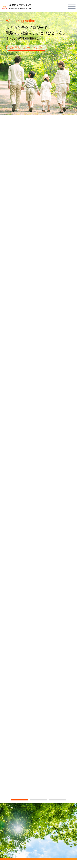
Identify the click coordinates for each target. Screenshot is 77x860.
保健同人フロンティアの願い (26, 47)
